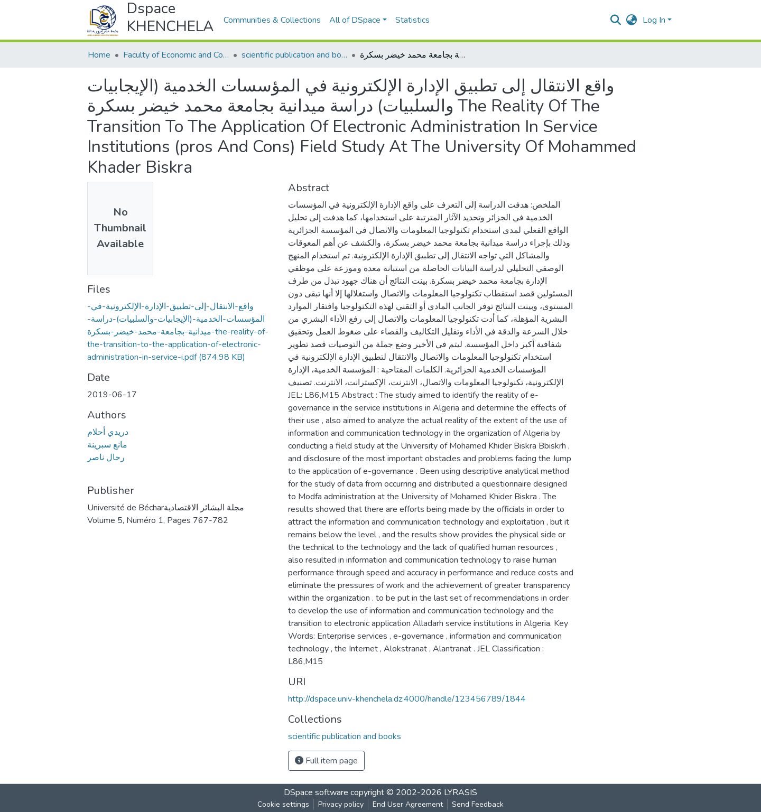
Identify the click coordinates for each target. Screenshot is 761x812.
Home (99, 55)
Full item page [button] (326, 761)
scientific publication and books (294, 55)
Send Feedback (478, 804)
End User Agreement (408, 804)
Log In (654, 20)
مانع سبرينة (107, 445)
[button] (632, 20)
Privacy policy (341, 804)
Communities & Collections (272, 20)
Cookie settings (283, 804)
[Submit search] (616, 20)
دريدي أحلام (107, 432)
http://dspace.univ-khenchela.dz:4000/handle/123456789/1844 (407, 699)
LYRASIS (460, 792)
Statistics (412, 20)
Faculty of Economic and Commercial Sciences (176, 55)
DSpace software (316, 792)
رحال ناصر (106, 457)
